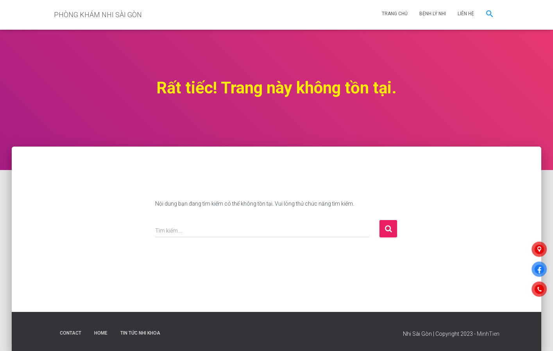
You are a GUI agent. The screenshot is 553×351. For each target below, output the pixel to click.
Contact (70, 333)
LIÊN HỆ (466, 13)
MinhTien (488, 334)
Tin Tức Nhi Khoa (140, 333)
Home (100, 333)
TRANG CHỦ (395, 13)
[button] (489, 15)
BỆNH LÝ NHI (432, 13)
